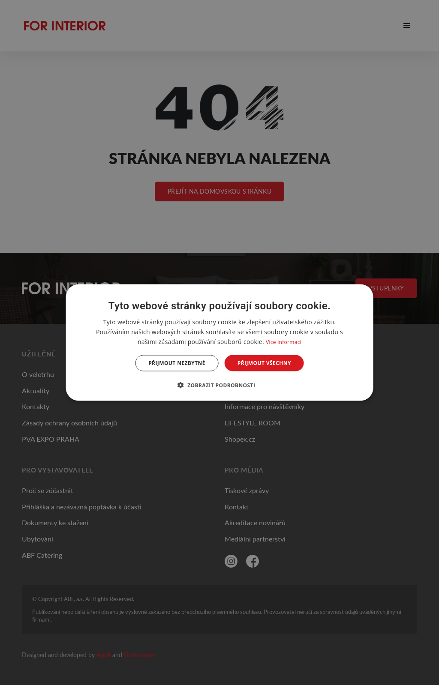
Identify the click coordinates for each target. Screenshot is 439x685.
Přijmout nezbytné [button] (176, 363)
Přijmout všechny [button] (264, 363)
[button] (220, 385)
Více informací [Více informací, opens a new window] (283, 341)
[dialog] (219, 342)
